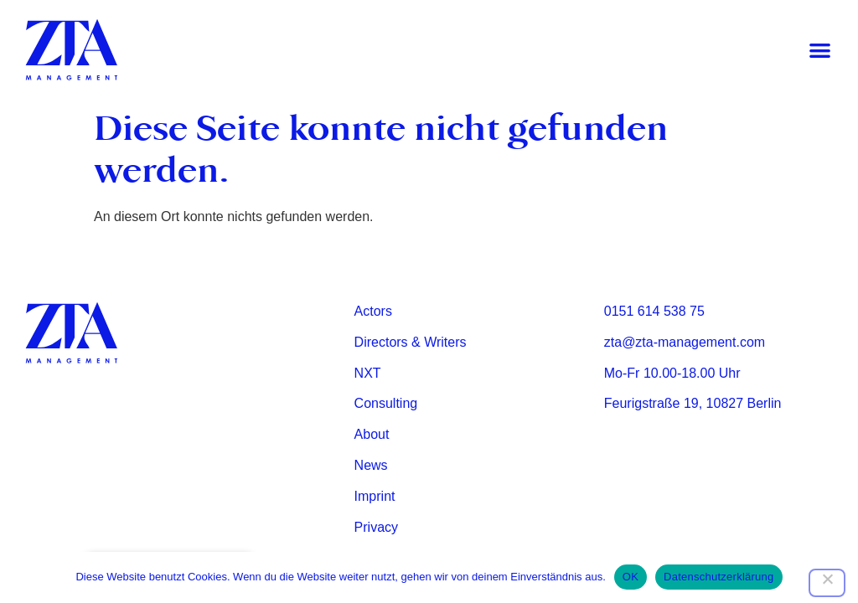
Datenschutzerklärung (718, 576)
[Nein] (827, 583)
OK (630, 576)
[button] (820, 51)
